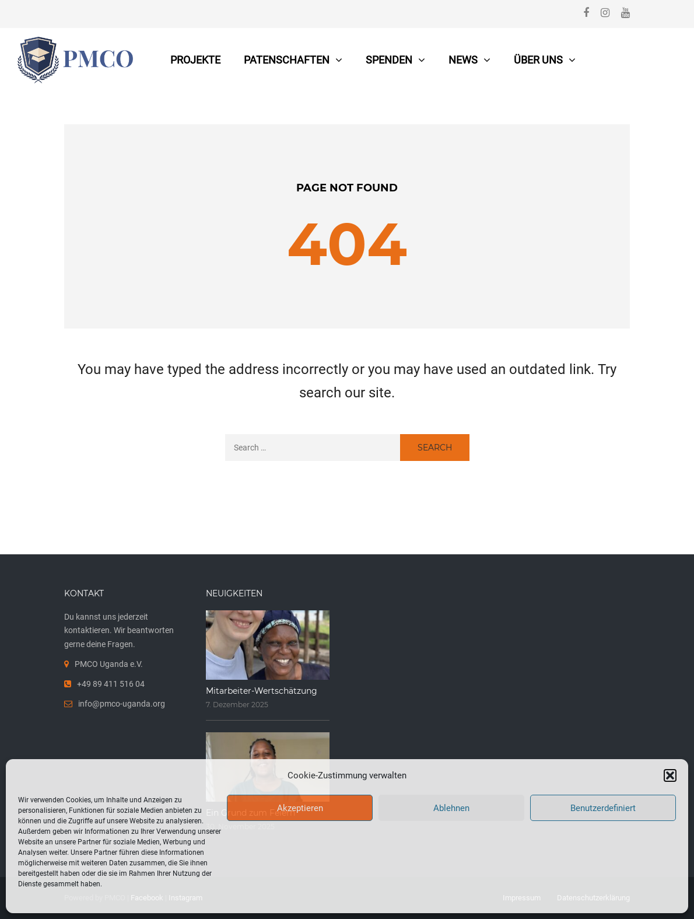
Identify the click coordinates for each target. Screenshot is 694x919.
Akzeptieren (300, 808)
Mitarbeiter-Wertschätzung (261, 691)
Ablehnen (451, 808)
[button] (670, 775)
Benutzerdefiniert (603, 808)
